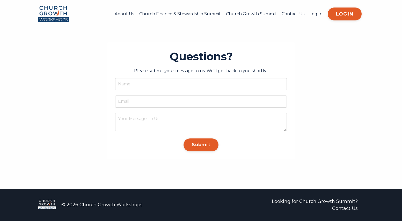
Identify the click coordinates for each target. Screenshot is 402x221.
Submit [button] (201, 145)
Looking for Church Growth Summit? (315, 201)
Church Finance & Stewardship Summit (180, 13)
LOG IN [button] (344, 14)
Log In (316, 13)
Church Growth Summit (251, 13)
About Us (124, 13)
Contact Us (293, 13)
